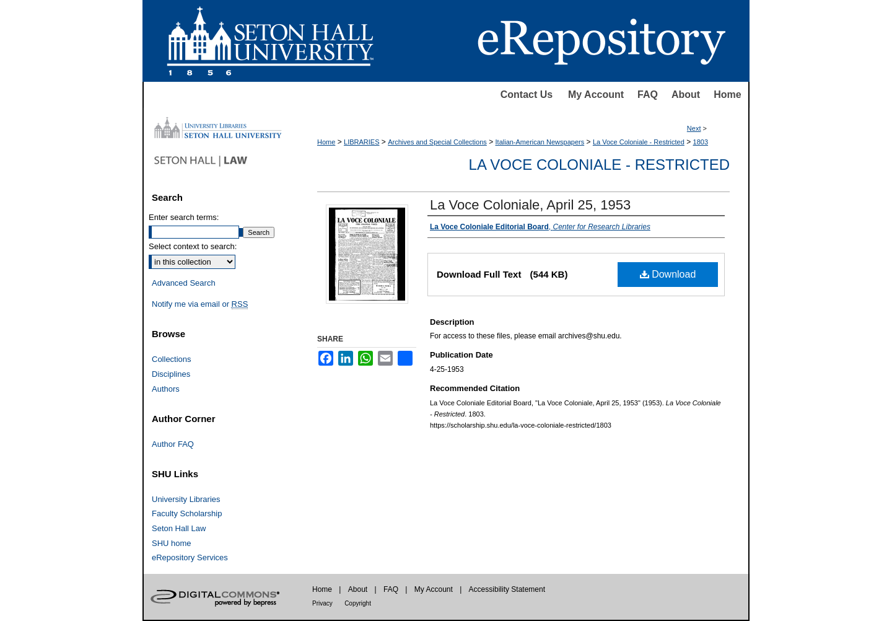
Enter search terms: (184, 217)
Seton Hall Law (179, 528)
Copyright (357, 603)
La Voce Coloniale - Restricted (638, 142)
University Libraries (186, 499)
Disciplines (171, 374)
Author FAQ (173, 444)
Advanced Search (184, 283)
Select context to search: (193, 246)
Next (694, 128)
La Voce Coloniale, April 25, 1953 (530, 205)
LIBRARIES (361, 142)
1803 (700, 142)
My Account (596, 94)
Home (727, 94)
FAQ (647, 94)
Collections (171, 359)
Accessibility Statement (507, 589)
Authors (166, 389)
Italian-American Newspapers (540, 142)
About (685, 94)
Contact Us (527, 94)
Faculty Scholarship (187, 513)
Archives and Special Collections (437, 142)
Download (668, 274)
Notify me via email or (200, 304)
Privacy (322, 603)
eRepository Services (190, 557)
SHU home (171, 543)
